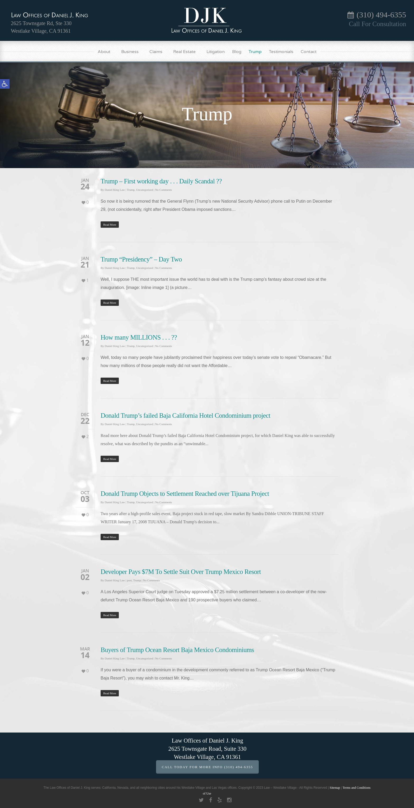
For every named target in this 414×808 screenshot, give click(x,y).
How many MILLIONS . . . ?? (139, 337)
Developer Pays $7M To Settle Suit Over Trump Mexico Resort (181, 571)
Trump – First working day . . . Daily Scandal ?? (161, 181)
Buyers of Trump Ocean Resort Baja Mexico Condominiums (177, 649)
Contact (309, 51)
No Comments (163, 189)
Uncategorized (144, 189)
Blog (236, 51)
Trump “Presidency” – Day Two (141, 259)
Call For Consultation (377, 23)
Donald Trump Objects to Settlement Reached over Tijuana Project (185, 493)
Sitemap (335, 788)
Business (132, 52)
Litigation (215, 51)
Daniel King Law (115, 189)
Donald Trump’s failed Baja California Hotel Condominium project (185, 415)
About (106, 52)
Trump (255, 51)
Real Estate (186, 52)
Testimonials (281, 51)
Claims (158, 52)
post (129, 580)
